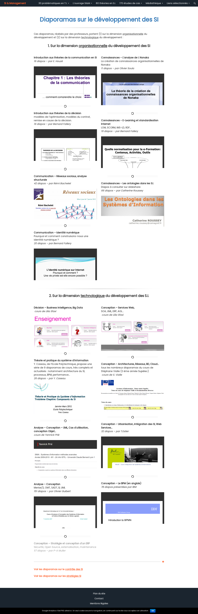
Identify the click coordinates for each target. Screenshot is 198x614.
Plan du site (99, 593)
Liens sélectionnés (177, 3)
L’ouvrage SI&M (81, 3)
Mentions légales (99, 603)
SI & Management (15, 3)
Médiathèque (153, 3)
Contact (99, 598)
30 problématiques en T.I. (52, 3)
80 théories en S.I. (106, 3)
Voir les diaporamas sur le (58, 569)
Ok (153, 611)
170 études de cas (129, 3)
